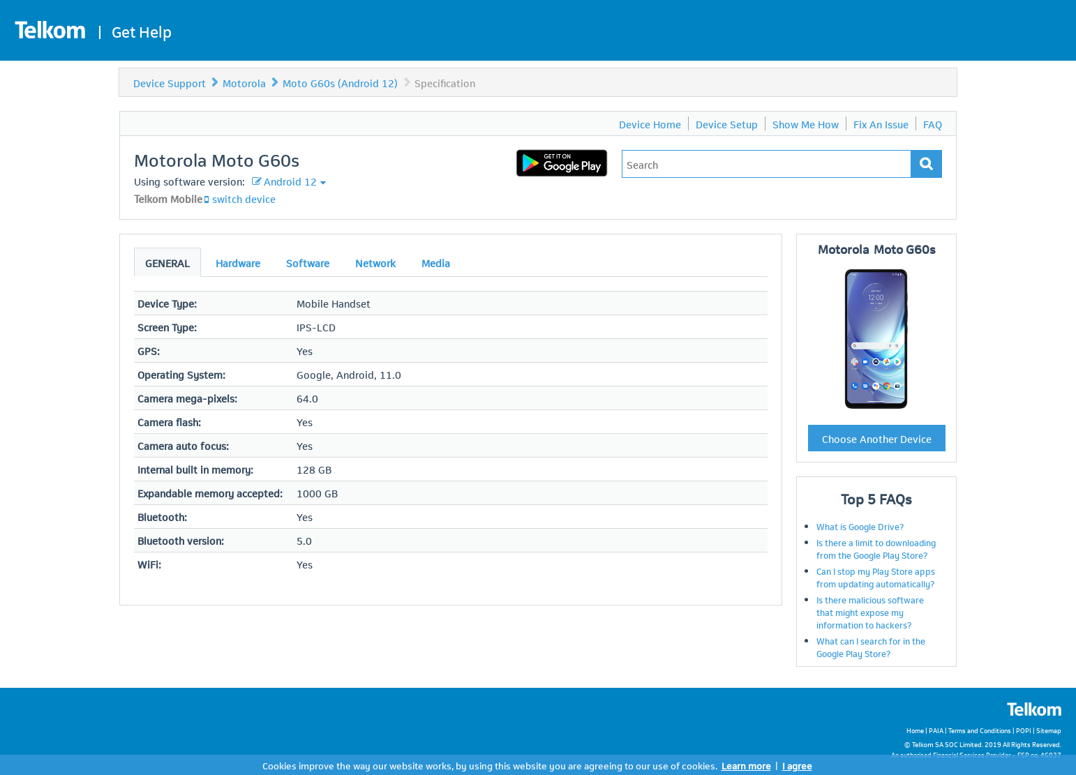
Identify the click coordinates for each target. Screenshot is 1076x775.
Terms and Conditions (979, 730)
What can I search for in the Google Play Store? (870, 646)
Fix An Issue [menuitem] (881, 123)
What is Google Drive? (860, 526)
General (167, 262)
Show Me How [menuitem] (805, 123)
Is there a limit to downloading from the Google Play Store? (876, 548)
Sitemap (1048, 730)
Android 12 (290, 181)
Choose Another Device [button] (877, 438)
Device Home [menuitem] (650, 123)
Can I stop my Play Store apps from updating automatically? (875, 576)
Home (915, 730)
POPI (1023, 730)
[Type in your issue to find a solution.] (766, 164)
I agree (797, 765)
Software (307, 262)
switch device (244, 198)
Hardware (238, 262)
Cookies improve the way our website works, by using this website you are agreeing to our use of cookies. (489, 765)
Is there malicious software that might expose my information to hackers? (870, 612)
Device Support (169, 82)
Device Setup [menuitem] (727, 123)
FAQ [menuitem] (932, 123)
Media (435, 262)
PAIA (936, 730)
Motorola (244, 82)
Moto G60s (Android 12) (340, 82)
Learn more (746, 765)
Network (375, 262)
